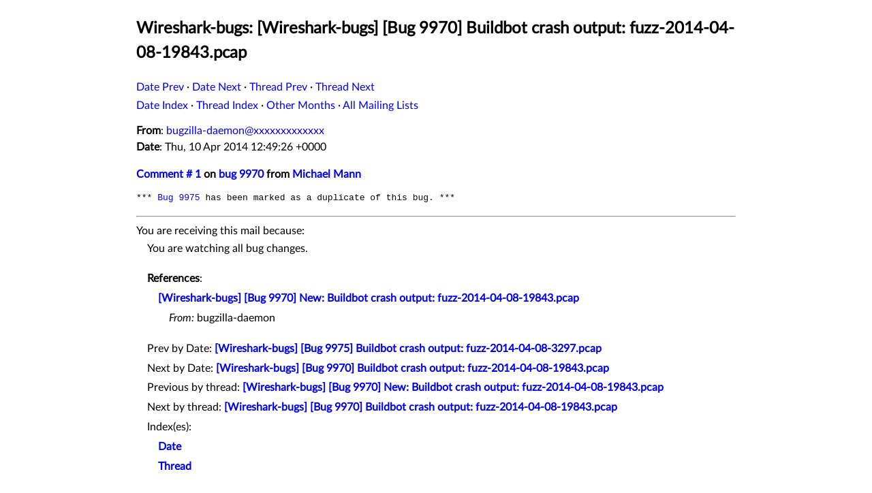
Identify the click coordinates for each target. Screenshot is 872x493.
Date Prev (160, 87)
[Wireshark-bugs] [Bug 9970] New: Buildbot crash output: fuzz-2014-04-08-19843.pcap (368, 298)
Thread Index (227, 105)
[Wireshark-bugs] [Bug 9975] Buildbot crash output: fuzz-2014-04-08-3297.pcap (408, 348)
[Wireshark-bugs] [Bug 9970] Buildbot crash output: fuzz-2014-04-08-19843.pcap (412, 368)
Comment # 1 (168, 174)
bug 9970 (241, 174)
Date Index (162, 105)
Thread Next (345, 87)
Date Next (216, 87)
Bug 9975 (178, 197)
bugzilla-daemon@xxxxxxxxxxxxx (245, 130)
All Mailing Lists (380, 105)
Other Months (300, 105)
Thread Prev (278, 87)
